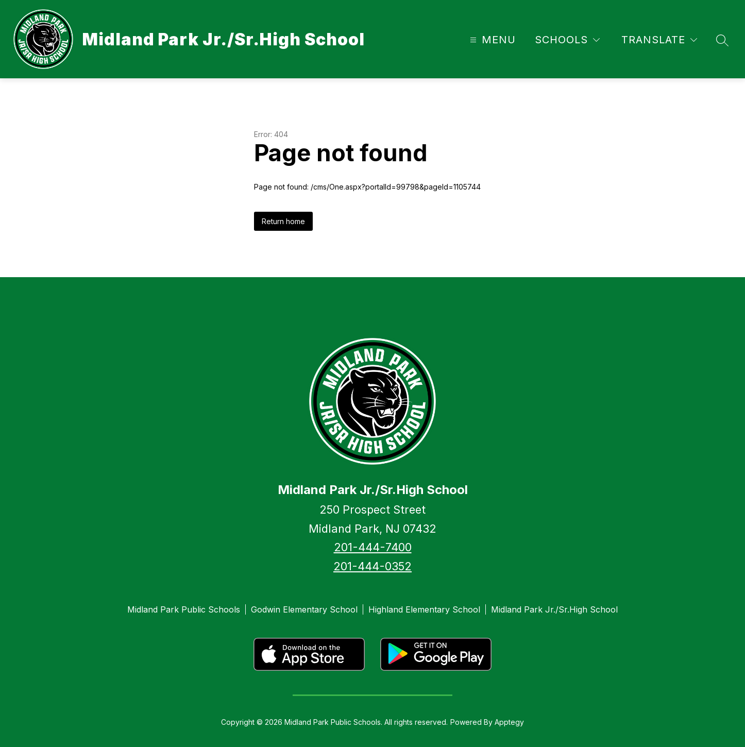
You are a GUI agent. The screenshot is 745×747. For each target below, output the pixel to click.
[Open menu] (491, 39)
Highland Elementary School (424, 609)
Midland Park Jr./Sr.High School (554, 609)
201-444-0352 (372, 566)
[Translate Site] (659, 39)
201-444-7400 (373, 547)
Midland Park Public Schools (183, 609)
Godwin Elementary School (304, 609)
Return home (283, 221)
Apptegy (509, 722)
